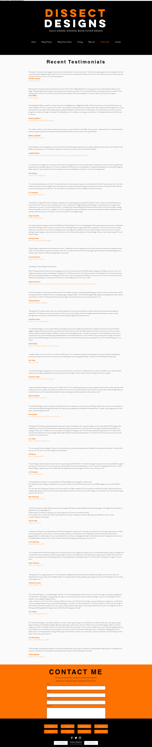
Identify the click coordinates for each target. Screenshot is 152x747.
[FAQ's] (67, 732)
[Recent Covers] (84, 726)
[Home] (51, 726)
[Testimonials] (101, 726)
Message (49, 705)
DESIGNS (76, 23)
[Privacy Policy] (61, 743)
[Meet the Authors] (101, 732)
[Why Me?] (51, 732)
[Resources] (84, 732)
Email (48, 691)
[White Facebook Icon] (71, 737)
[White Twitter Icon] (75, 737)
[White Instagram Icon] (80, 737)
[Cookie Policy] (91, 743)
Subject (49, 698)
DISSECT (76, 13)
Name (48, 683)
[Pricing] (67, 726)
